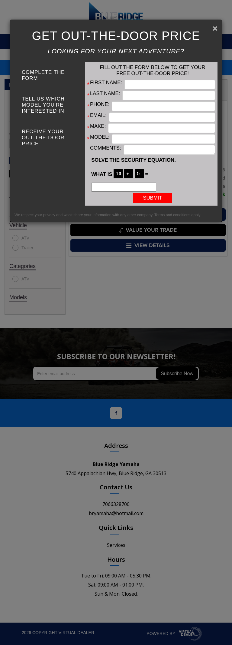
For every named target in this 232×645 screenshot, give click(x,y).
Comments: (105, 148)
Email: (98, 115)
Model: (99, 137)
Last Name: (105, 93)
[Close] (215, 28)
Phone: (99, 104)
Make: (98, 126)
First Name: (106, 82)
